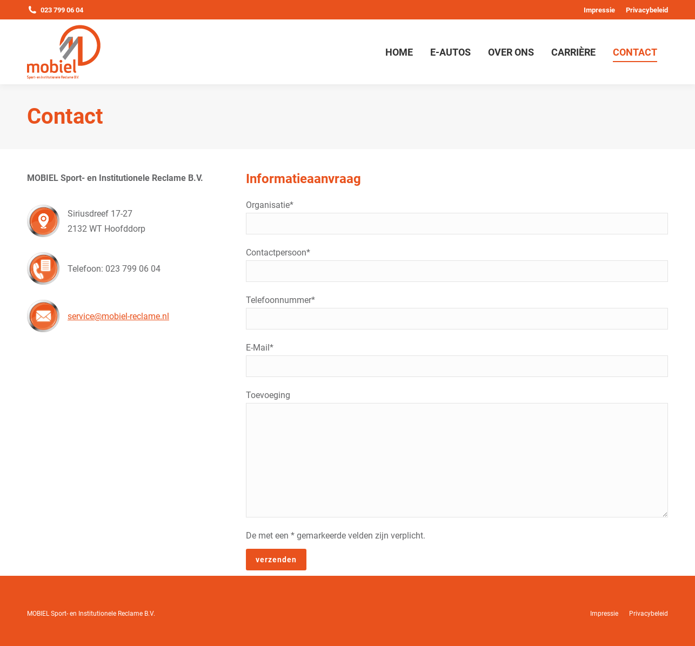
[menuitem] (599, 10)
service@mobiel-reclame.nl (118, 316)
